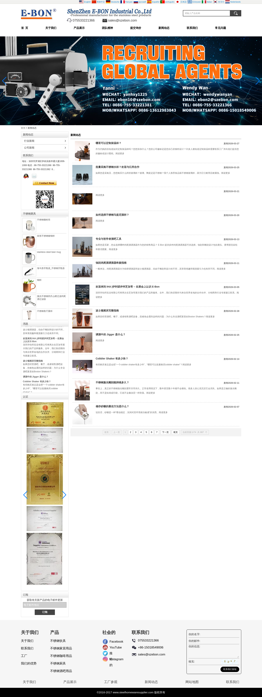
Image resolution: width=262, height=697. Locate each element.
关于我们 (50, 27)
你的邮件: (194, 640)
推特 (111, 654)
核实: (192, 661)
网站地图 (192, 682)
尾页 (175, 432)
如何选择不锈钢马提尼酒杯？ (112, 214)
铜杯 (39, 281)
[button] (126, 122)
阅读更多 (119, 153)
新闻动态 (163, 27)
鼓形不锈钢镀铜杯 (46, 237)
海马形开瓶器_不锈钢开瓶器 (51, 270)
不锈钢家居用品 (61, 648)
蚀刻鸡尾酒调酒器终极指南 (111, 262)
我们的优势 (29, 663)
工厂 (24, 656)
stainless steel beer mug (49, 253)
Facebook (112, 641)
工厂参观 (110, 682)
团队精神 (107, 27)
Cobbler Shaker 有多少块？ (37, 383)
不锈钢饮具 (58, 641)
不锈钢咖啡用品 (61, 656)
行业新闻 (29, 140)
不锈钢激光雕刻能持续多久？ (112, 382)
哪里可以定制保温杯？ (108, 143)
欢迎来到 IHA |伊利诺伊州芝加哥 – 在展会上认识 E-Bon (128, 286)
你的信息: (194, 646)
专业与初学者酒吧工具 (108, 238)
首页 (23, 128)
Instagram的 (112, 659)
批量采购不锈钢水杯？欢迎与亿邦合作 (117, 166)
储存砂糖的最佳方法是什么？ (112, 406)
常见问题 (220, 27)
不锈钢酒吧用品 (61, 671)
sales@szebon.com (122, 20)
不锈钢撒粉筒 (43, 221)
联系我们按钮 (229, 669)
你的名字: (194, 634)
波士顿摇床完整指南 (33, 362)
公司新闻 (29, 147)
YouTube (112, 647)
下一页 (165, 432)
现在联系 (45, 183)
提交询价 (135, 27)
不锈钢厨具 (58, 663)
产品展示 (79, 27)
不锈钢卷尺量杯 (45, 312)
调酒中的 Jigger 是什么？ (35, 378)
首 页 (24, 27)
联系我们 (192, 27)
